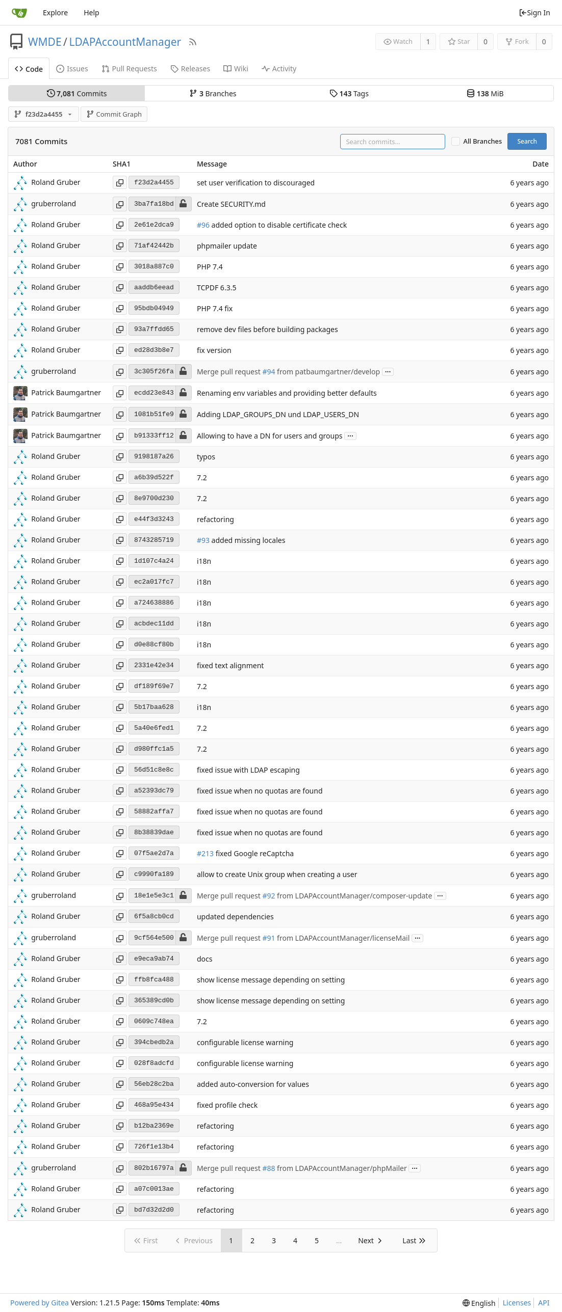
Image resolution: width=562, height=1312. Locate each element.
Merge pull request (229, 371)
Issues (72, 68)
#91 (268, 938)
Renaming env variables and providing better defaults (287, 393)
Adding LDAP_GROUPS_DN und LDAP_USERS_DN (278, 414)
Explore (55, 12)
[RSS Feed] (192, 41)
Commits (77, 93)
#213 (205, 854)
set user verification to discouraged (256, 183)
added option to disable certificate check (278, 225)
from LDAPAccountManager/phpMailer (340, 1168)
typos (206, 457)
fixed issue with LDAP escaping (248, 770)
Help (91, 12)
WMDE (45, 42)
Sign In (534, 12)
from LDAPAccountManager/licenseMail (342, 938)
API (543, 1302)
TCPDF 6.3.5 (216, 288)
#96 (203, 225)
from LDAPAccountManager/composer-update (353, 895)
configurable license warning (245, 1043)
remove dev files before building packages (267, 330)
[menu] (479, 1303)
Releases (190, 68)
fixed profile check (227, 1105)
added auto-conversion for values (253, 1084)
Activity (279, 68)
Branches (212, 93)
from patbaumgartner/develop (327, 371)
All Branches (483, 141)
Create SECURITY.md (231, 204)
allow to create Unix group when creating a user (277, 875)
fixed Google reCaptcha (254, 854)
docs (205, 959)
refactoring (215, 520)
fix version (214, 351)
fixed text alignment (230, 666)
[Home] (19, 13)
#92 (268, 895)
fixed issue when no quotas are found (260, 791)
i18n (204, 561)
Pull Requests (129, 68)
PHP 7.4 (210, 267)
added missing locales (247, 540)
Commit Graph (114, 114)
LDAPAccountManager (125, 42)
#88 (268, 1168)
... (388, 371)
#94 (268, 371)
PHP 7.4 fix (215, 309)
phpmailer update (227, 246)
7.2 (202, 478)
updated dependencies (235, 917)
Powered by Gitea (39, 1302)
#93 (203, 540)
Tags (349, 93)
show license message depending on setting (271, 980)
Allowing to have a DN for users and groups (270, 436)
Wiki (235, 68)
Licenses (517, 1302)
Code (29, 69)
